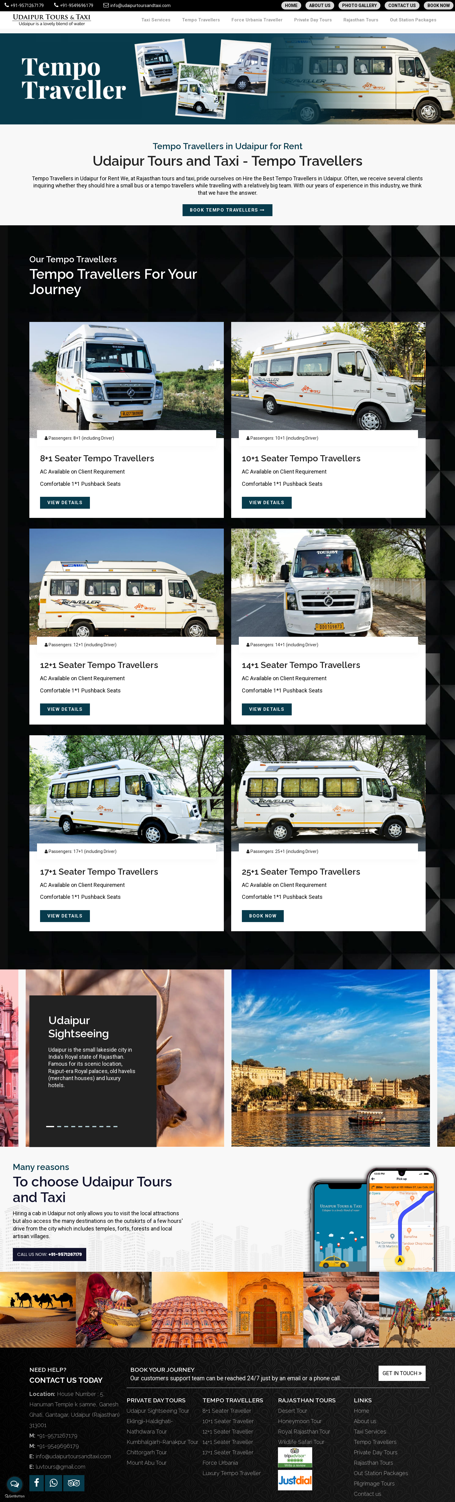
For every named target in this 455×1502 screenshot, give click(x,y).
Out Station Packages (417, 22)
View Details (67, 503)
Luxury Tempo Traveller (231, 1473)
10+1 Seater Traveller (228, 1421)
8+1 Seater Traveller (226, 1411)
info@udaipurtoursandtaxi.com (137, 5)
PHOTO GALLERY (359, 5)
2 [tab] (59, 1126)
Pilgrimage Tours (374, 1483)
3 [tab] (66, 1126)
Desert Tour (292, 1411)
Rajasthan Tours (372, 22)
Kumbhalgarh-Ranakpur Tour (162, 1441)
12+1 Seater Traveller (227, 1431)
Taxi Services (195, 22)
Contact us (367, 1493)
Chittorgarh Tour (147, 1452)
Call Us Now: (50, 1257)
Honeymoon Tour (300, 1421)
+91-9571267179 (24, 5)
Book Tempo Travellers (227, 210)
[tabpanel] (93, 1054)
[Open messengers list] (14, 1484)
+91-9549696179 (73, 5)
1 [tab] (50, 1126)
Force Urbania (220, 1462)
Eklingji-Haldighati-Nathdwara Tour (150, 1426)
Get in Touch (402, 1373)
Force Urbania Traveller (282, 22)
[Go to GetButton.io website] (14, 1496)
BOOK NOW (438, 5)
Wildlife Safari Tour (301, 1441)
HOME (291, 5)
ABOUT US (320, 5)
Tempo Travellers (233, 22)
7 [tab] (94, 1126)
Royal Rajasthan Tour (304, 1431)
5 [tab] (80, 1126)
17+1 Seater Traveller (227, 1452)
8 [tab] (101, 1126)
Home (361, 1411)
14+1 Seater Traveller (227, 1441)
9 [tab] (108, 1126)
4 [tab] (73, 1126)
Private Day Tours (331, 22)
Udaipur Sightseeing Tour (158, 1411)
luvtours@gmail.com (60, 1466)
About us (365, 1421)
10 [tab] (115, 1126)
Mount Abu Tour (147, 1462)
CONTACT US (402, 5)
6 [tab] (87, 1126)
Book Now (264, 916)
